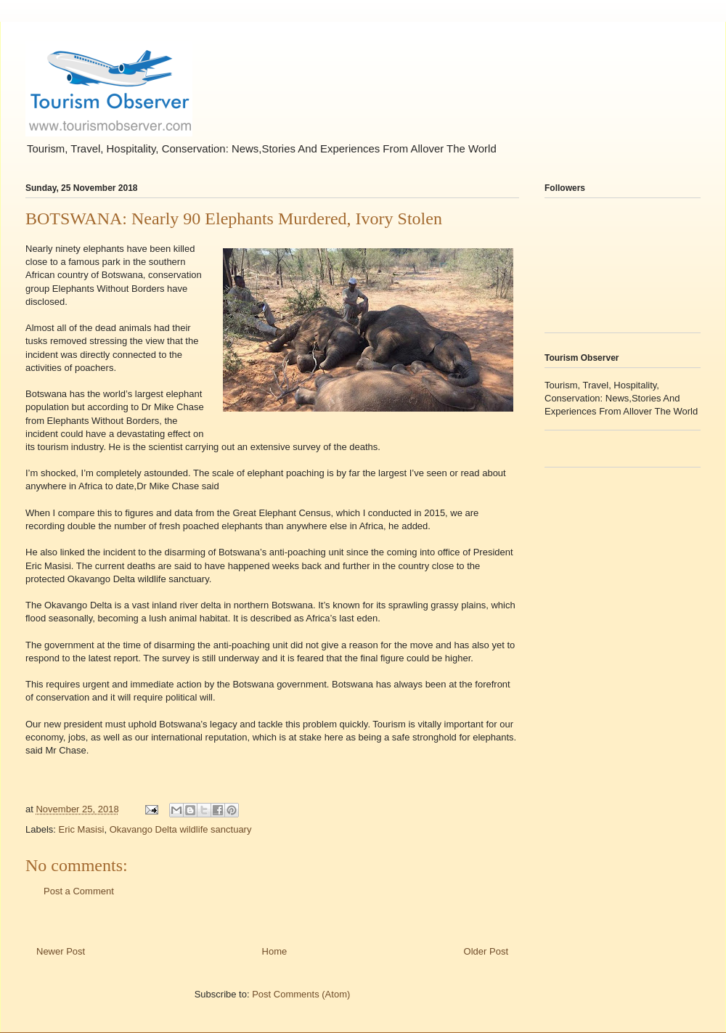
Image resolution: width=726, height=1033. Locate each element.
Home (274, 951)
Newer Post (60, 951)
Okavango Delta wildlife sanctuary (181, 829)
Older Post (486, 951)
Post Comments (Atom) (301, 994)
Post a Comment (79, 891)
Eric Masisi (82, 829)
